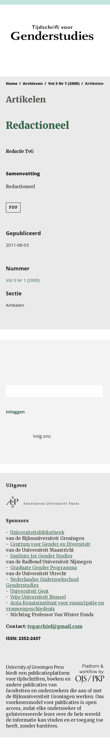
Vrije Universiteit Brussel (38, 597)
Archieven (33, 83)
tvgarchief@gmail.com (54, 626)
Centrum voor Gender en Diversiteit (50, 544)
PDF (13, 207)
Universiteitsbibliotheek (37, 532)
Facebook (56, 436)
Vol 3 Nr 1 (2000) (63, 83)
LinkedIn (73, 436)
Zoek (95, 391)
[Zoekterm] (47, 391)
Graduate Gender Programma (43, 567)
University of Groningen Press (52, 60)
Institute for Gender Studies (41, 556)
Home (11, 83)
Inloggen (15, 412)
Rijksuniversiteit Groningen (55, 362)
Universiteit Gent (29, 591)
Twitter (65, 436)
